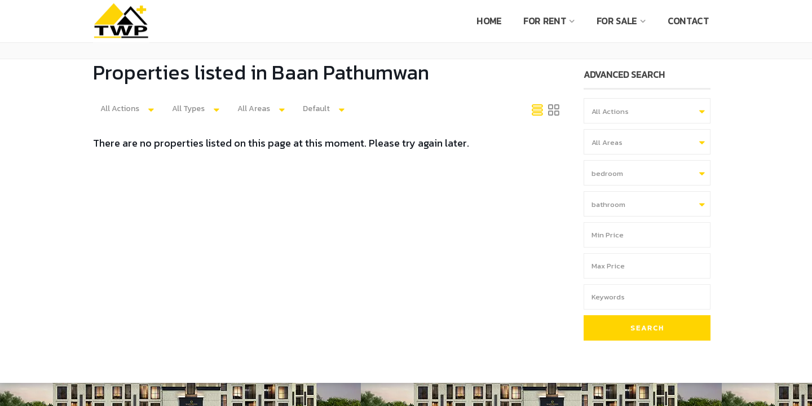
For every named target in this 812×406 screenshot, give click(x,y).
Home (488, 21)
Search (647, 328)
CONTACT (688, 21)
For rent (544, 21)
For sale (617, 21)
